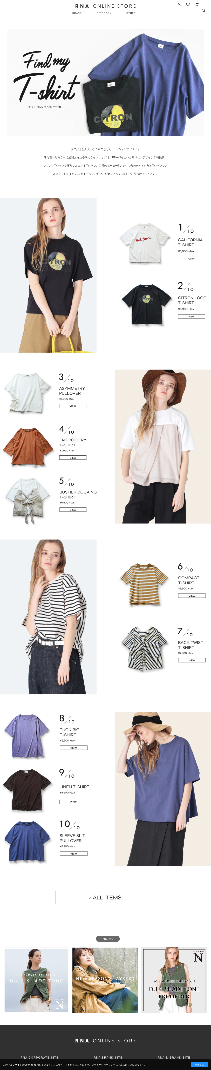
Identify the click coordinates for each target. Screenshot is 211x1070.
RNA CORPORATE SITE (40, 1057)
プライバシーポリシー (103, 1064)
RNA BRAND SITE (108, 1057)
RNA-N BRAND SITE (174, 1057)
